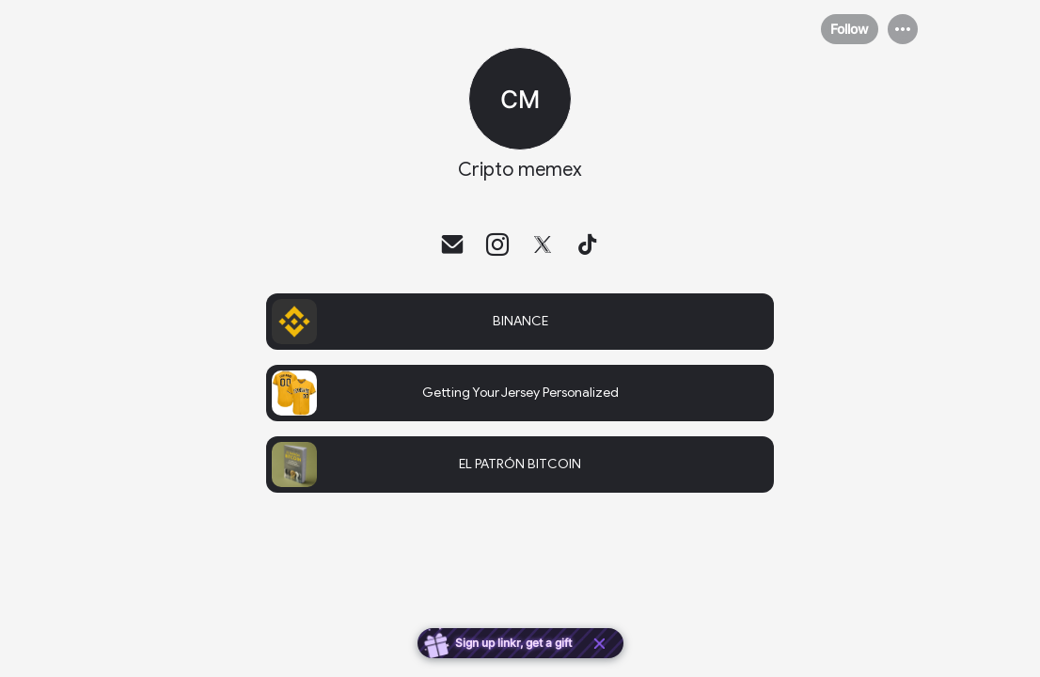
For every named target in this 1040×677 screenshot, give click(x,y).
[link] (520, 321)
